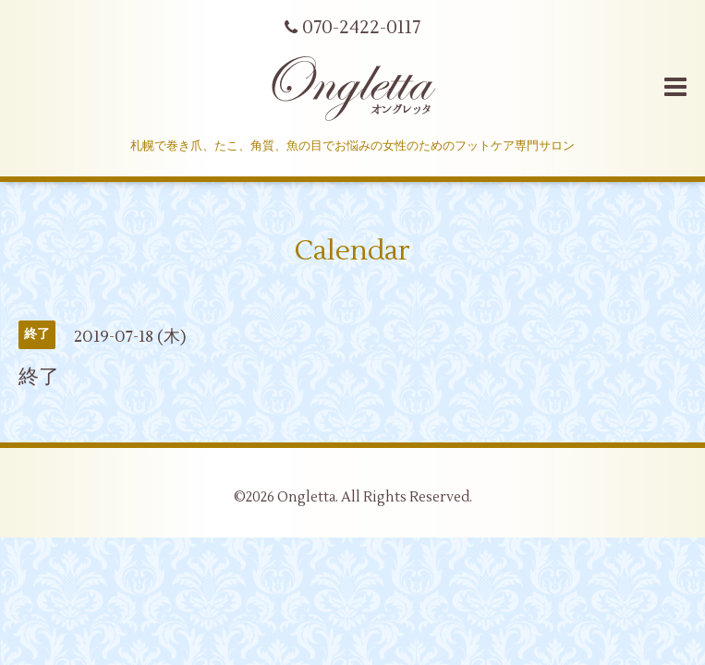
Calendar (352, 251)
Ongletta (306, 497)
